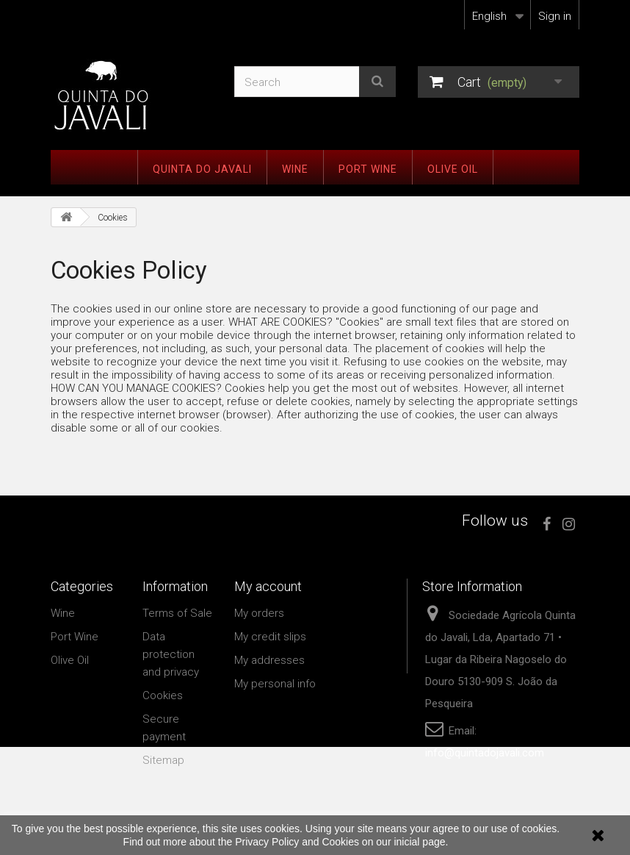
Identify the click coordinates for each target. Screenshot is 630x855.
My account (268, 586)
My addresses (269, 660)
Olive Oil (452, 169)
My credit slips (270, 636)
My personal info (275, 683)
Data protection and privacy (170, 654)
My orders (259, 613)
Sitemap (163, 760)
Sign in (554, 16)
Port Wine (367, 169)
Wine (295, 169)
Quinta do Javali (202, 169)
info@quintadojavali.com (484, 752)
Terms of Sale (177, 613)
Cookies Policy (129, 270)
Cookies (162, 695)
